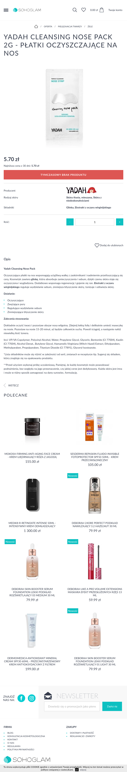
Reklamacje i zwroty (82, 736)
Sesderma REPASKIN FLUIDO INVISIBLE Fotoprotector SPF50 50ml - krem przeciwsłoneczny (94, 457)
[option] (63, 107)
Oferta (48, 26)
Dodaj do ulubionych (109, 245)
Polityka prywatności (20, 749)
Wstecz (11, 385)
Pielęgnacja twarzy (70, 26)
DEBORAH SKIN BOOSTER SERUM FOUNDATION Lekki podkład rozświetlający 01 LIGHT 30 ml (95, 661)
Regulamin (13, 746)
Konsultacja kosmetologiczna (26, 736)
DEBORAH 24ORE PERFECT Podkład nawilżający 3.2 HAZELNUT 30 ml (95, 524)
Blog (10, 732)
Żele (90, 26)
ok (77, 769)
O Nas (10, 742)
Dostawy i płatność (82, 732)
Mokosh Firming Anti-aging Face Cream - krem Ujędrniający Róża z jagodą (32, 455)
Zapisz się (112, 706)
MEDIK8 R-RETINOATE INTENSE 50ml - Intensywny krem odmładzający (32, 524)
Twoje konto (115, 9)
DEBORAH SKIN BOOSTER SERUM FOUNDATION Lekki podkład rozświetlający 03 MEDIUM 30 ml (32, 592)
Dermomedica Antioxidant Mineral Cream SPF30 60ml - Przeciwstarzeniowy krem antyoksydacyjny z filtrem (32, 661)
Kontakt (12, 739)
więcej (83, 769)
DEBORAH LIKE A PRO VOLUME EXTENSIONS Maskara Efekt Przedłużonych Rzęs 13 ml (94, 592)
